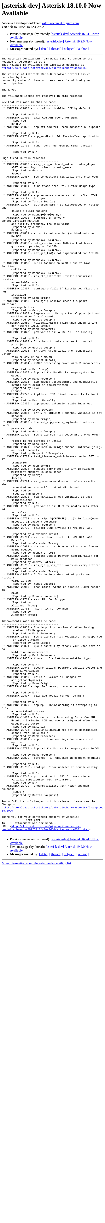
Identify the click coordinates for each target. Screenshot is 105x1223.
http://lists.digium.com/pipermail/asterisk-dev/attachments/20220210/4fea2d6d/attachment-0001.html (45, 978)
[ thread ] (55, 49)
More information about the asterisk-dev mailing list (36, 1014)
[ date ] (43, 49)
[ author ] (82, 49)
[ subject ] (69, 49)
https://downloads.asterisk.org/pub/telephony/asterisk (44, 70)
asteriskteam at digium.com (60, 23)
